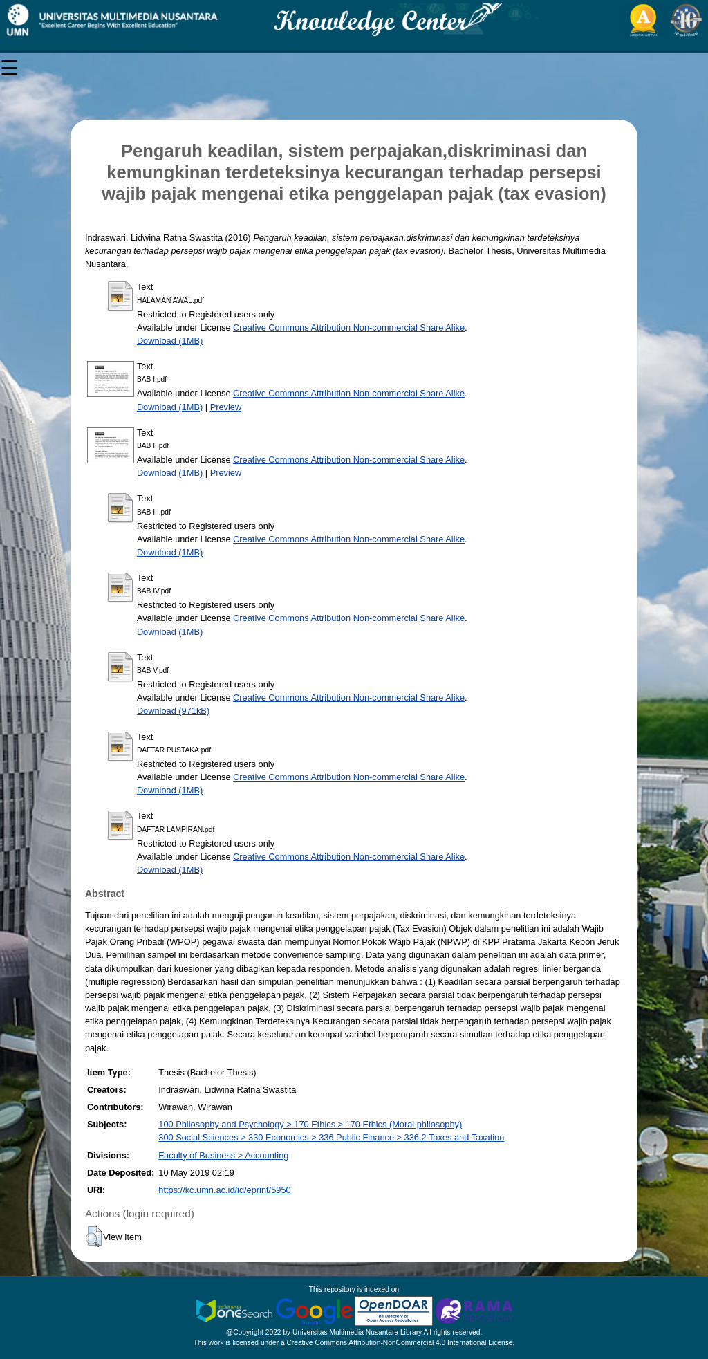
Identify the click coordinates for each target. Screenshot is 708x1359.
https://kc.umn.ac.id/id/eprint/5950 (224, 1190)
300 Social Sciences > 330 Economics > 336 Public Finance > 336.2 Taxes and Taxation (331, 1137)
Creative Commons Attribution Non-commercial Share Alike (349, 327)
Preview (226, 407)
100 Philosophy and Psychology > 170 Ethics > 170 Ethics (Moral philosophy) (310, 1124)
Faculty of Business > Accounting (223, 1155)
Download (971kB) (173, 710)
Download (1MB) (170, 340)
